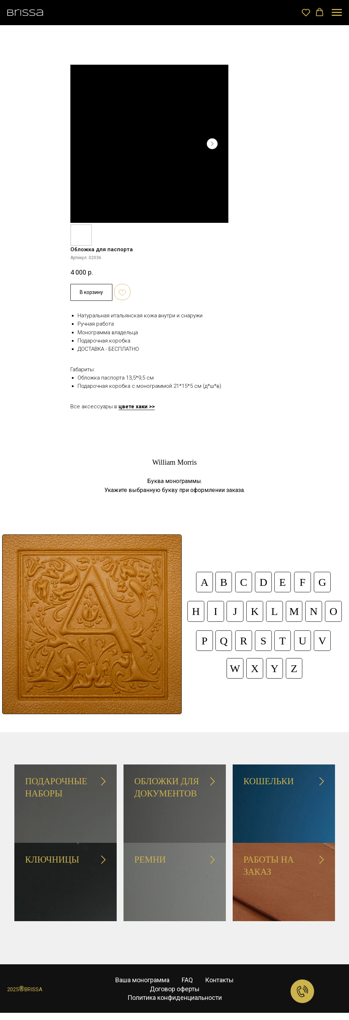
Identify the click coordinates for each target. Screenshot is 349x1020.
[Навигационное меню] (337, 12)
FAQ (187, 980)
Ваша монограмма (142, 980)
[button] (306, 12)
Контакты (219, 980)
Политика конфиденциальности (174, 997)
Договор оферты (175, 989)
